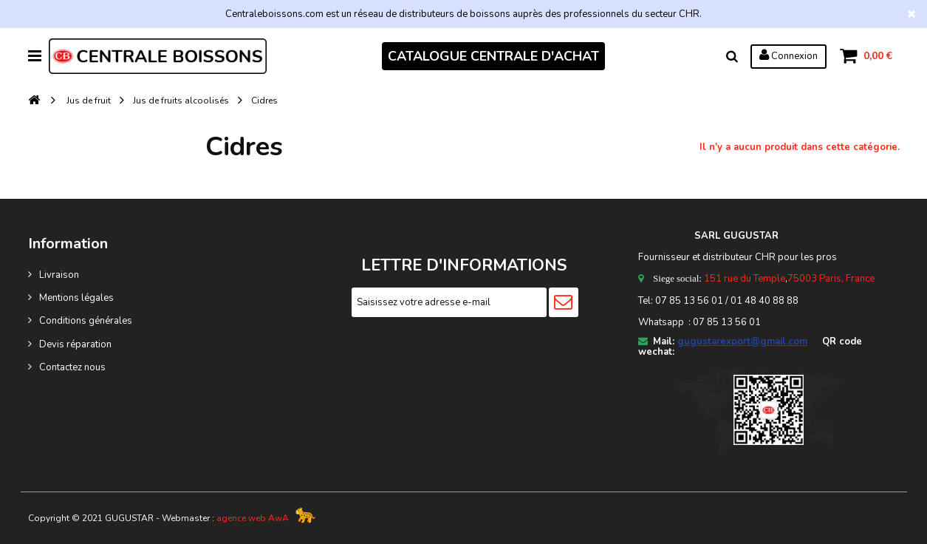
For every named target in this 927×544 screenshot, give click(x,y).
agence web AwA (252, 518)
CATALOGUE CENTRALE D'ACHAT (493, 56)
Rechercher (732, 56)
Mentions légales (76, 298)
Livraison (59, 275)
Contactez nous (72, 367)
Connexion (788, 55)
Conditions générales (85, 320)
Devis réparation (75, 344)
